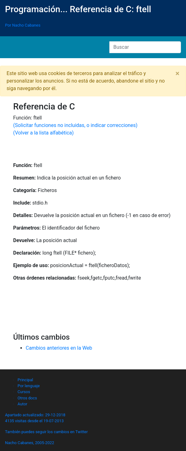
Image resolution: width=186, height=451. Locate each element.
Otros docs (27, 398)
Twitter (81, 431)
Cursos (24, 391)
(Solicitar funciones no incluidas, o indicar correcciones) (75, 125)
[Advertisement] (93, 310)
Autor (22, 404)
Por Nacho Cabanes (22, 25)
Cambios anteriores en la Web (59, 348)
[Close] (177, 73)
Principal (25, 380)
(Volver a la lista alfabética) (43, 133)
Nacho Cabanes (19, 442)
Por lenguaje (29, 385)
